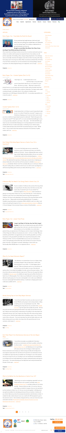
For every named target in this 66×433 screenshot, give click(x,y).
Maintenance (48, 77)
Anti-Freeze (47, 68)
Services (34, 21)
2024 (46, 90)
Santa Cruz (47, 57)
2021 (46, 104)
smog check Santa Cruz (9, 211)
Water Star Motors (28, 191)
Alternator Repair (8, 288)
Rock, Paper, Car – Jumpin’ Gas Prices (13, 219)
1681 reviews (31, 19)
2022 (46, 93)
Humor (46, 39)
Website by (43, 431)
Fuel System (47, 44)
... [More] (45, 83)
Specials (22, 21)
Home (18, 21)
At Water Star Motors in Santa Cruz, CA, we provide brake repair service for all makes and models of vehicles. (22, 158)
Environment (47, 73)
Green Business (48, 35)
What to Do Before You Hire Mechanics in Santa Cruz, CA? (19, 376)
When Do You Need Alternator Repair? (13, 256)
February (48, 100)
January (48, 91)
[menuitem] (18, 21)
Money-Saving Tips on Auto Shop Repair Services (17, 295)
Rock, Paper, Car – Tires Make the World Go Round (17, 36)
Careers (44, 21)
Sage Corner (48, 40)
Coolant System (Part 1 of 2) (11, 107)
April (48, 97)
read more (40, 63)
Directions (54, 21)
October (48, 107)
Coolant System (48, 70)
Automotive (10, 68)
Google (51, 431)
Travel (46, 63)
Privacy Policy (7, 430)
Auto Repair (47, 61)
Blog (59, 21)
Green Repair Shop (49, 75)
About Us (39, 21)
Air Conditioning (48, 42)
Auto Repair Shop (8, 368)
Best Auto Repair (48, 66)
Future (46, 37)
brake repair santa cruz (9, 174)
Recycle (46, 80)
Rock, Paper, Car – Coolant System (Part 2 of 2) (16, 75)
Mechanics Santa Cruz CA (9, 408)
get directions (57, 422)
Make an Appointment (60, 427)
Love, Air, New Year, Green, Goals (52, 46)
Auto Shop (7, 327)
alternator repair (12, 274)
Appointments (28, 21)
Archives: (46, 87)
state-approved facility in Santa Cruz (30, 203)
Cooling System (48, 64)
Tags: (45, 52)
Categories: (47, 32)
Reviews (49, 21)
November (49, 95)
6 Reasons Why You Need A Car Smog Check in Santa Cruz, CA (21, 181)
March (48, 99)
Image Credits (12, 430)
